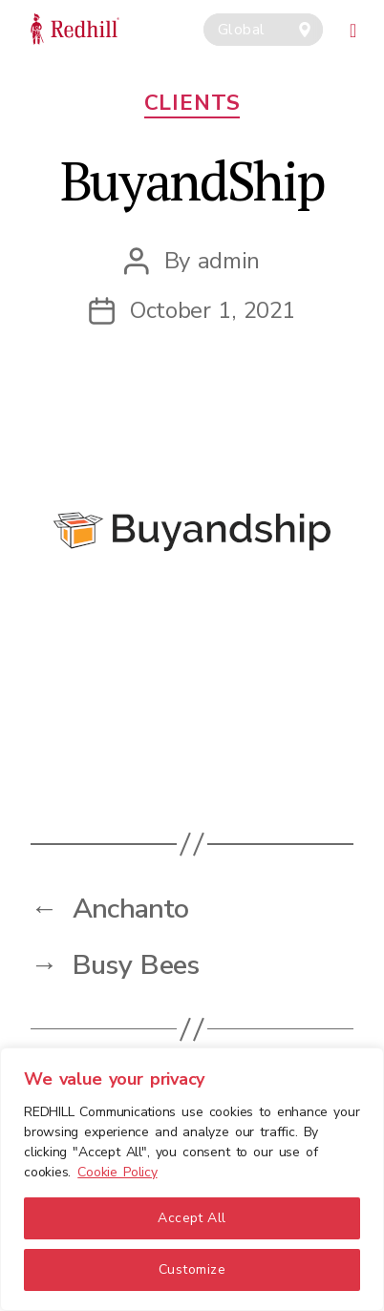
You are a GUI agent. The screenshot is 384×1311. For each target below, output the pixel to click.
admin (229, 260)
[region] (192, 1179)
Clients (192, 103)
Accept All (192, 1218)
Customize (192, 1269)
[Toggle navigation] (353, 27)
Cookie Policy (117, 1172)
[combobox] (263, 29)
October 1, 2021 (212, 310)
